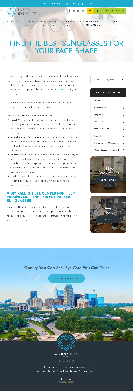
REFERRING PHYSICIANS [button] (93, 23)
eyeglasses (99, 114)
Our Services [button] (34, 23)
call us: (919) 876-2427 (113, 10)
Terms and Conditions (79, 372)
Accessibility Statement (46, 372)
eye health (99, 122)
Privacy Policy (62, 372)
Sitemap (92, 372)
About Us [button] (20, 23)
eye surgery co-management (107, 143)
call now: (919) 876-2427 (68, 279)
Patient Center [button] (76, 23)
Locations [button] (59, 23)
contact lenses (101, 107)
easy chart (63, 89)
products (98, 136)
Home (10, 21)
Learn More (108, 181)
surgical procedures (103, 129)
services (98, 100)
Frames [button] (46, 23)
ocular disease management (107, 151)
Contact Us (118, 23)
